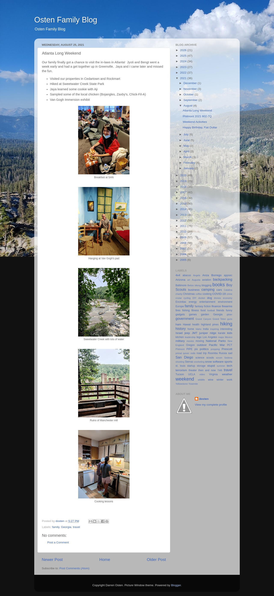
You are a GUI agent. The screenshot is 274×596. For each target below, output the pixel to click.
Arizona (180, 279)
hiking (226, 323)
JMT (194, 333)
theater (193, 370)
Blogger (176, 585)
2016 (183, 198)
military (180, 340)
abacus (187, 275)
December (190, 83)
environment (225, 301)
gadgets (180, 314)
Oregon (190, 345)
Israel (179, 333)
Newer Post (52, 559)
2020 (183, 175)
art (188, 280)
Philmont (180, 349)
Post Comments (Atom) (74, 568)
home (191, 329)
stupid (211, 365)
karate (221, 333)
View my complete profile (211, 404)
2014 (183, 209)
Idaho (198, 329)
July (186, 134)
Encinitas (181, 301)
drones (217, 298)
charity (179, 294)
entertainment (207, 301)
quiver (186, 353)
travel (76, 527)
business (194, 289)
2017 (183, 192)
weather (227, 374)
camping (207, 289)
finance (216, 306)
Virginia (213, 374)
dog (209, 297)
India (205, 329)
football (211, 310)
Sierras (189, 361)
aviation (206, 279)
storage (201, 365)
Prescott (227, 349)
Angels (196, 275)
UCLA (191, 374)
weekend (185, 379)
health (195, 324)
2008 (183, 243)
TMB (219, 370)
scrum (219, 357)
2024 (183, 61)
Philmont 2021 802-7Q (197, 116)
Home (104, 559)
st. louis (180, 365)
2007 (183, 248)
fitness (195, 310)
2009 (183, 237)
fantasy (199, 306)
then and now (207, 370)
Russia (223, 353)
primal (179, 353)
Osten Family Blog (65, 19)
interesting (226, 329)
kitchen (180, 337)
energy (193, 301)
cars (219, 289)
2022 (183, 72)
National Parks (216, 340)
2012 (183, 220)
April (186, 151)
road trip (202, 353)
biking (198, 285)
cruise (179, 298)
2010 (183, 231)
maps (221, 337)
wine (210, 379)
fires (178, 310)
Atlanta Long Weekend (197, 110)
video (202, 374)
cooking (207, 293)
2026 (183, 50)
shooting (180, 361)
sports (228, 361)
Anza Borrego (212, 275)
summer (221, 366)
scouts (210, 357)
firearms (227, 306)
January (189, 168)
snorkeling (199, 361)
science (199, 357)
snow (208, 361)
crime (229, 294)
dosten (203, 398)
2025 (183, 55)
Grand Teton (219, 319)
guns (229, 319)
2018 (183, 186)
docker (201, 298)
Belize (191, 285)
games (193, 314)
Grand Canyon (203, 319)
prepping (215, 349)
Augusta (196, 280)
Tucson (180, 374)
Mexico (228, 337)
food (203, 310)
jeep (187, 333)
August (188, 105)
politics (204, 349)
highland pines (210, 324)
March (187, 157)
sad (230, 353)
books (218, 284)
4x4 (178, 275)
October (189, 94)
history (181, 329)
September (190, 100)
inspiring (214, 329)
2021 (183, 78)
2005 (183, 259)
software (218, 361)
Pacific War (217, 345)
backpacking (222, 279)
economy (227, 298)
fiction (207, 306)
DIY (194, 298)
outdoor (202, 345)
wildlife (201, 379)
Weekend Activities (195, 121)
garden (205, 314)
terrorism (181, 370)
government (185, 318)
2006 (183, 254)
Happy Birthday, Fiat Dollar (200, 127)
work (229, 379)
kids (229, 333)
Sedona (228, 357)
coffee (199, 294)
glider (229, 314)
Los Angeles (210, 337)
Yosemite (193, 384)
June (187, 140)
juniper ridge (207, 333)
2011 (183, 226)
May (186, 145)
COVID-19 (219, 293)
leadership (190, 337)
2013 (183, 214)
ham (178, 324)
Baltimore (181, 285)
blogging (206, 285)
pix (196, 349)
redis (193, 353)
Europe (180, 306)
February (189, 162)
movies (190, 341)
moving (200, 341)
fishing (186, 310)
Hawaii (187, 324)
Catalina (228, 290)
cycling (187, 298)
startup (191, 365)
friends (220, 310)
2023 (183, 67)
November (190, 88)
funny (229, 310)
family (55, 527)
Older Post (156, 559)
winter (220, 379)
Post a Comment (58, 542)
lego (199, 337)
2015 (183, 203)
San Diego (184, 357)
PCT (229, 345)
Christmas (189, 293)
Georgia (66, 527)
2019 (183, 181)
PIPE (189, 349)
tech (229, 365)
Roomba (213, 353)
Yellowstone (182, 384)
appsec (228, 275)
